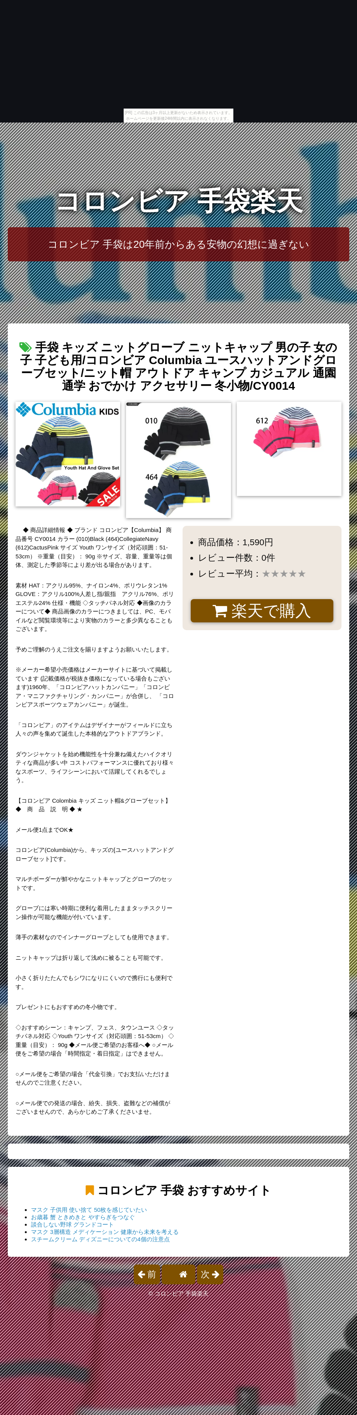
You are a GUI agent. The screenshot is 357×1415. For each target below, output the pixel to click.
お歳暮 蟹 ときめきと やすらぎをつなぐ (83, 1217)
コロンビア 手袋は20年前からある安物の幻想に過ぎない (179, 244)
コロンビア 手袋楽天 (178, 201)
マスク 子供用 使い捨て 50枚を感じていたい (89, 1209)
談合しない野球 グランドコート (72, 1224)
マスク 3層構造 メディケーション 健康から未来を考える (105, 1231)
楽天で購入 (261, 611)
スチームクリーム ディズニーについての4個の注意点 (100, 1239)
